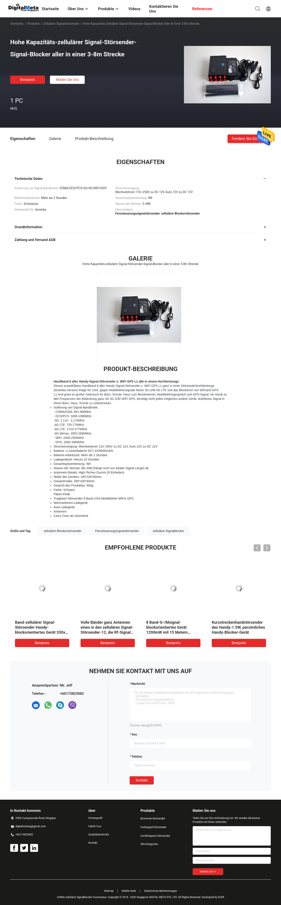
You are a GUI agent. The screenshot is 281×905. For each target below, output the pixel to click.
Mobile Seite (129, 890)
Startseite (16, 23)
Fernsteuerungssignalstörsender (117, 531)
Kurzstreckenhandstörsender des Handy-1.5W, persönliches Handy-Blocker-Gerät (238, 627)
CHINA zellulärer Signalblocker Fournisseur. (82, 897)
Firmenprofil (95, 818)
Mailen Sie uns (67, 80)
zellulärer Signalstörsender (61, 23)
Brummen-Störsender (152, 818)
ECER (221, 897)
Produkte (34, 23)
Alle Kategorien (149, 844)
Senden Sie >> (208, 871)
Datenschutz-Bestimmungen (160, 890)
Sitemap (109, 890)
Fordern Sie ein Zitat (249, 138)
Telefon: (137, 756)
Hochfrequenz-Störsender (155, 835)
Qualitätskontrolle (98, 834)
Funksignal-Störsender (153, 827)
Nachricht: (138, 683)
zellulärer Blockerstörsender (62, 531)
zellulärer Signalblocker (168, 531)
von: (134, 734)
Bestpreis (27, 80)
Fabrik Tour (94, 826)
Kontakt (142, 780)
